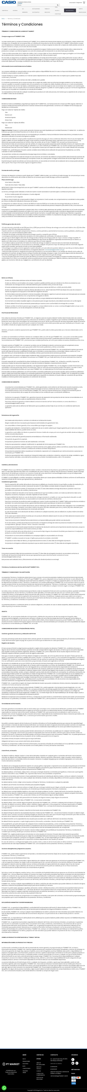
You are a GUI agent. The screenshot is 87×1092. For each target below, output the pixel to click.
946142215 (53, 1069)
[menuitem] (5, 10)
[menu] (43, 10)
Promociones (26, 1061)
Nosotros (25, 1063)
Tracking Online (25, 1071)
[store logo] (9, 2)
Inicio (3, 18)
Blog (24, 1066)
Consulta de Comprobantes (41, 1074)
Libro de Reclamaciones (41, 1063)
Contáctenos (26, 1068)
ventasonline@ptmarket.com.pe (54, 249)
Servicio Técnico (39, 1067)
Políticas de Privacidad (40, 1078)
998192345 (53, 1066)
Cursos (39, 1071)
